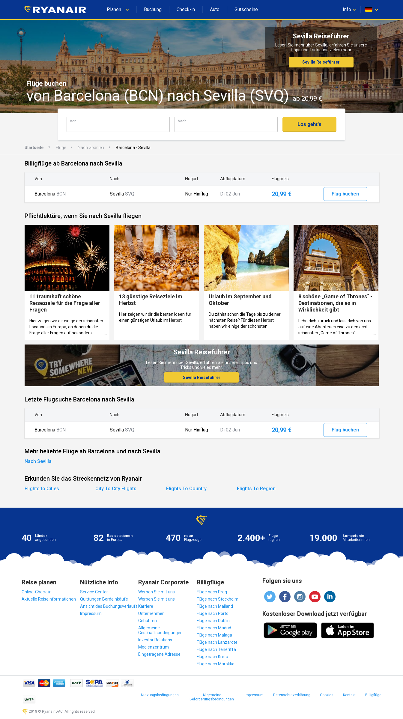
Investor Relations (155, 639)
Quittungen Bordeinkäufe (104, 599)
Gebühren (147, 620)
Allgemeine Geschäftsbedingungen (160, 630)
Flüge (61, 147)
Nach (182, 121)
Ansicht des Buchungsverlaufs (109, 606)
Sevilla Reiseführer (321, 62)
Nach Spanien (91, 147)
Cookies (326, 695)
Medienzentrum (153, 647)
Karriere (145, 606)
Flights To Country (186, 488)
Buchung (153, 9)
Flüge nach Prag (212, 591)
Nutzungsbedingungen (160, 695)
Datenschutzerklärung (291, 695)
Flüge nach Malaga (214, 635)
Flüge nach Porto (212, 613)
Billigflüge (373, 695)
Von (73, 121)
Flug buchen (345, 194)
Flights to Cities (42, 488)
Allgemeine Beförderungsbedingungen (212, 697)
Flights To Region (256, 488)
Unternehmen (151, 613)
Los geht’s (309, 124)
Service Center (94, 591)
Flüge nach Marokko (215, 663)
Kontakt (349, 695)
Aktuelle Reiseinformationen (49, 599)
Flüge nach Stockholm (217, 599)
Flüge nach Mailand (215, 606)
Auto (214, 9)
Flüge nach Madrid (214, 627)
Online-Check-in (37, 591)
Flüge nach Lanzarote (217, 642)
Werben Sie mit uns (156, 591)
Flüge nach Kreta (212, 656)
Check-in (186, 9)
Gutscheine (246, 9)
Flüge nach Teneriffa (216, 649)
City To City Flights (115, 488)
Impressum (91, 613)
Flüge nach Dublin (213, 620)
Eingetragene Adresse (159, 654)
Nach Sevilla (38, 461)
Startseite (34, 147)
